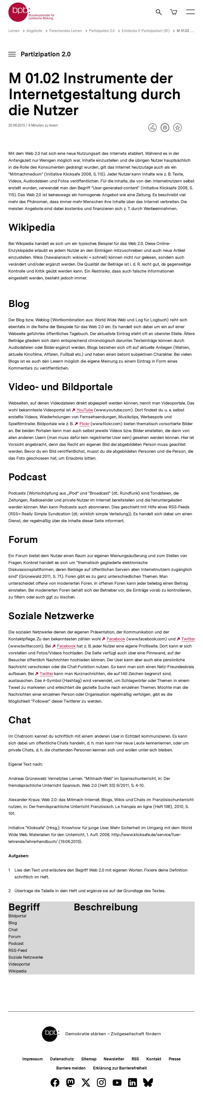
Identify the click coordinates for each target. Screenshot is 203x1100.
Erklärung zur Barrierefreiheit (120, 1068)
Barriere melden (71, 1068)
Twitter (187, 639)
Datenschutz (62, 1059)
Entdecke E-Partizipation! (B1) (146, 31)
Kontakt (153, 1059)
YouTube (85, 410)
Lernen (13, 31)
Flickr (84, 423)
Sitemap (88, 1059)
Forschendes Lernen (65, 31)
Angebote (34, 31)
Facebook (116, 639)
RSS (135, 1059)
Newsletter (114, 1059)
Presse (175, 1059)
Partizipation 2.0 (102, 31)
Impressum (32, 1059)
